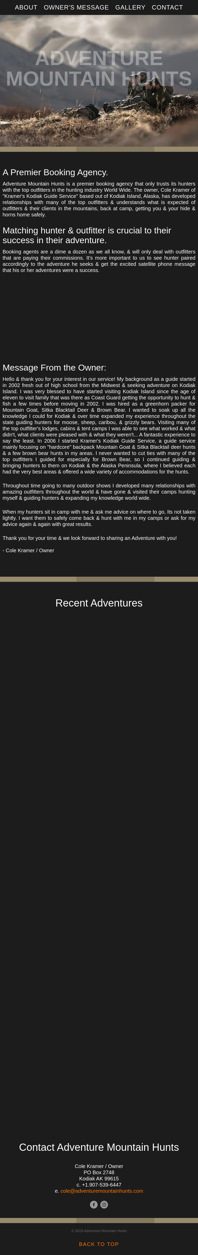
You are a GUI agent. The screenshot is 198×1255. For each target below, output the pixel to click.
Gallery (130, 7)
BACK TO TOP (99, 1244)
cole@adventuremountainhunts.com (102, 1191)
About (26, 7)
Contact (167, 7)
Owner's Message (76, 7)
